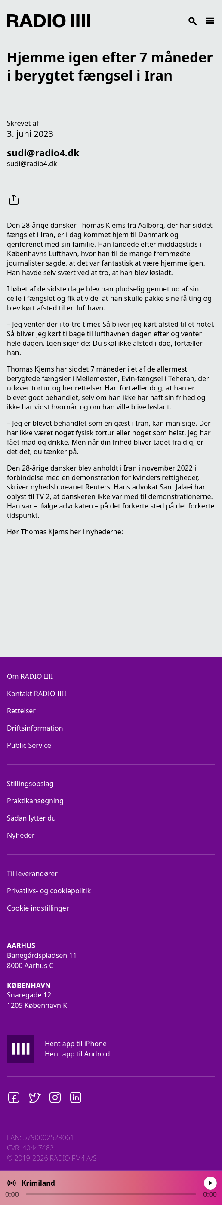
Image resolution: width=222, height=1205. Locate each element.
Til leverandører (32, 873)
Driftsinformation (35, 728)
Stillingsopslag (30, 783)
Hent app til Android (77, 1054)
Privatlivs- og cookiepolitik (49, 890)
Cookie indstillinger (38, 908)
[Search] (147, 21)
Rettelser (21, 711)
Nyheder (21, 835)
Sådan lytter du (31, 818)
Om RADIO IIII (30, 676)
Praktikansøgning (35, 800)
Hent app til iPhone (76, 1043)
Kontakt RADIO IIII (36, 693)
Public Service (29, 745)
